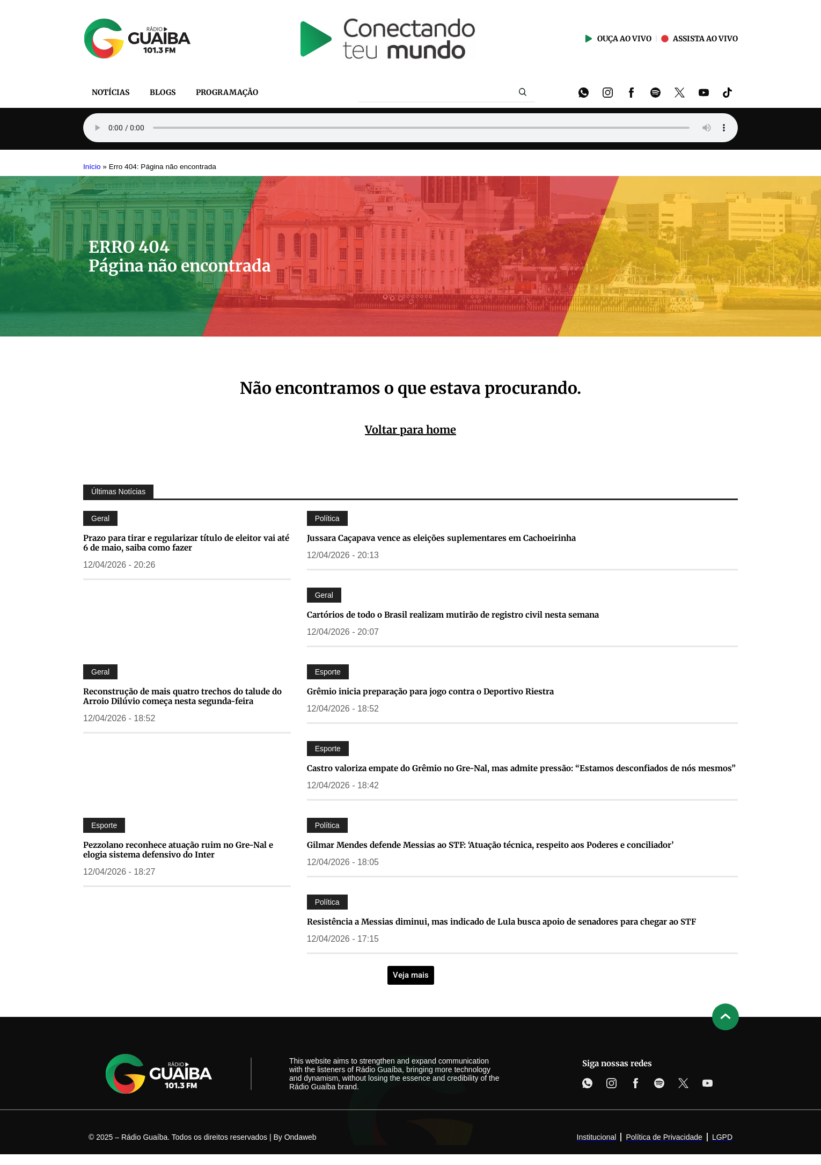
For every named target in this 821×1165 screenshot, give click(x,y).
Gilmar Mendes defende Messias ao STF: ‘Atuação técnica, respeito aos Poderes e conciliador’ (490, 845)
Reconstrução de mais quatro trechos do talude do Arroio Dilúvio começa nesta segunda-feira (182, 696)
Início (92, 167)
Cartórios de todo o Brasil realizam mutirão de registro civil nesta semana (453, 615)
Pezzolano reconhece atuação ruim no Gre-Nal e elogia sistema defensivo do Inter (178, 850)
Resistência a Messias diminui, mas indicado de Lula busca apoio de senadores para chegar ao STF (501, 922)
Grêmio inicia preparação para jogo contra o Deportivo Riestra (430, 691)
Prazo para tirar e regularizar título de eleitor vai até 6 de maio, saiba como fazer (186, 543)
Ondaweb (300, 1137)
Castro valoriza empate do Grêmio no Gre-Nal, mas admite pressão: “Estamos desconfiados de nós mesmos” (521, 768)
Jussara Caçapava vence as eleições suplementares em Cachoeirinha (441, 538)
